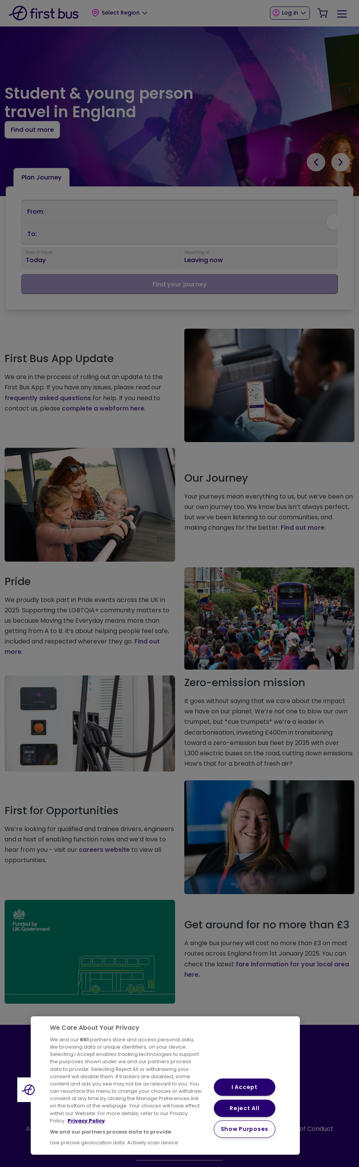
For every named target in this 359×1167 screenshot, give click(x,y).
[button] (29, 1089)
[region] (165, 1085)
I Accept (245, 1087)
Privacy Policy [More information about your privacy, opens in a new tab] (86, 1120)
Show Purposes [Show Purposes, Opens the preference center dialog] (244, 1129)
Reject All (244, 1108)
